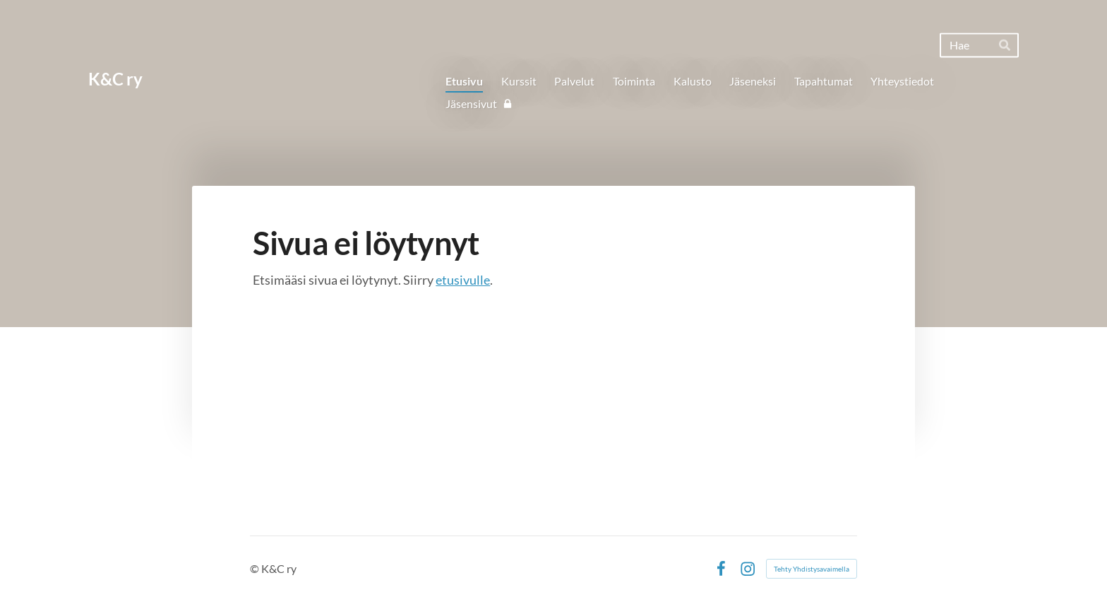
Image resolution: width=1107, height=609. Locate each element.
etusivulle (463, 280)
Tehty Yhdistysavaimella (811, 568)
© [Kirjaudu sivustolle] (255, 568)
